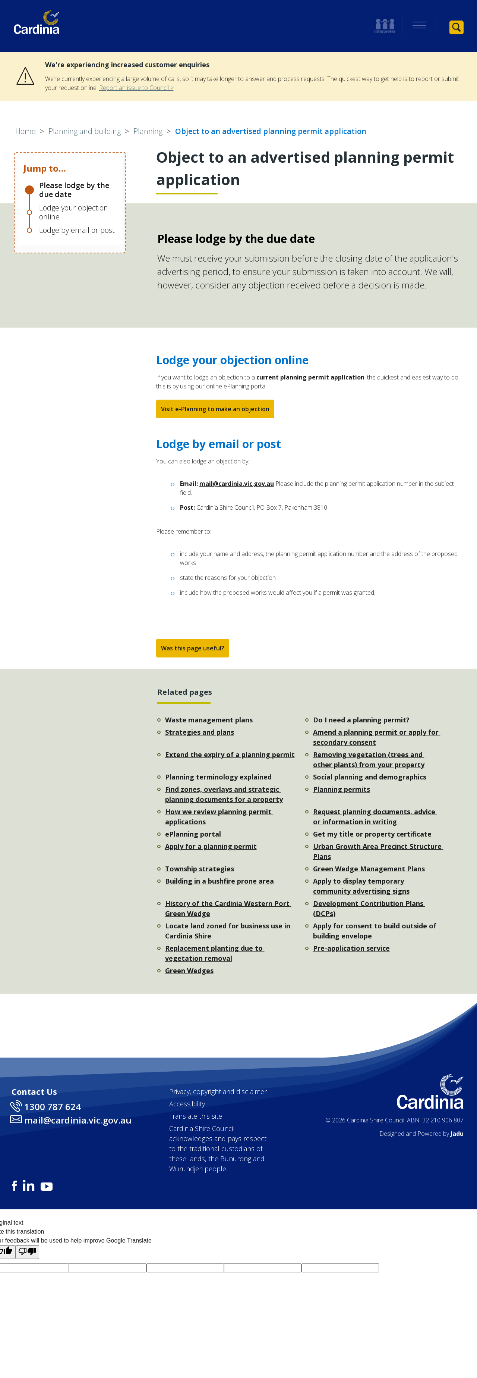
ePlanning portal (193, 833)
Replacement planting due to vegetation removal (215, 953)
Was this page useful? (192, 648)
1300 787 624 (52, 1106)
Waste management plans (209, 719)
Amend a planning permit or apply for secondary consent (376, 737)
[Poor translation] (27, 1252)
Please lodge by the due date (74, 190)
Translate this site (195, 1116)
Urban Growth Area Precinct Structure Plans (378, 851)
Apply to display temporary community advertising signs (361, 886)
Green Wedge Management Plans (369, 868)
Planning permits (341, 789)
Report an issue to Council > (136, 88)
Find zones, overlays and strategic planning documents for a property (224, 794)
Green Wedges (189, 970)
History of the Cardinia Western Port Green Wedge (228, 908)
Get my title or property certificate (372, 833)
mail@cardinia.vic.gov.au (236, 483)
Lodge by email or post (77, 230)
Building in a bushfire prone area (219, 881)
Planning (147, 131)
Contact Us (34, 1091)
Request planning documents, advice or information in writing (375, 816)
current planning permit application (310, 377)
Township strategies (199, 868)
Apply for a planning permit (211, 846)
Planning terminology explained (218, 776)
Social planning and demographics (369, 776)
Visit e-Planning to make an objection (215, 409)
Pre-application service (351, 948)
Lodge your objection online (73, 212)
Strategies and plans (199, 732)
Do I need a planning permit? (361, 719)
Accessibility (187, 1103)
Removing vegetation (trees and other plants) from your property (368, 759)
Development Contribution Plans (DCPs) (369, 908)
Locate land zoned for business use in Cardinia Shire (228, 930)
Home (25, 131)
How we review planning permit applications (219, 816)
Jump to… (44, 168)
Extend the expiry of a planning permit (230, 754)
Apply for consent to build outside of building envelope (375, 930)
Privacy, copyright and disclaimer (218, 1091)
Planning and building (84, 131)
